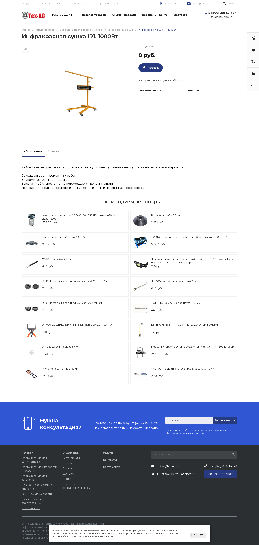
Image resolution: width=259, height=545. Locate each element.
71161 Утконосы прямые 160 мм (60, 368)
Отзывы (67, 463)
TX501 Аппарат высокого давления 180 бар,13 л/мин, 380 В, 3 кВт (189, 237)
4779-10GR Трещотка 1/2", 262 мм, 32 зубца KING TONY (182, 368)
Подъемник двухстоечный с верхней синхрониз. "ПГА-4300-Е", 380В (192, 346)
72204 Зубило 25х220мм (56, 258)
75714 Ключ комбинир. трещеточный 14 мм (176, 302)
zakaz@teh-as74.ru (202, 3)
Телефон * (175, 420)
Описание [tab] (33, 151)
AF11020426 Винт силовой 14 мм (61, 346)
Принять (198, 535)
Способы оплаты (150, 90)
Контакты (110, 460)
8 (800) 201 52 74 (221, 13)
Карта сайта (111, 467)
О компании (43, 3)
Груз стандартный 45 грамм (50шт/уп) (64, 237)
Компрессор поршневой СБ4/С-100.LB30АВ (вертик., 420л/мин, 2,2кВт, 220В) (80, 217)
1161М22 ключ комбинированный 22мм (173, 280)
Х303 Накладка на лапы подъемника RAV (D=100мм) (73, 302)
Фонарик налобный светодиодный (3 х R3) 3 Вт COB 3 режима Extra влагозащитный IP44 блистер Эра (192, 260)
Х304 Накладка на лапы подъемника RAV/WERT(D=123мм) (76, 280)
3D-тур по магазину (106, 3)
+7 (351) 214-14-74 (223, 466)
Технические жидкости (37, 494)
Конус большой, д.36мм (165, 215)
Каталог (27, 453)
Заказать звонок (222, 17)
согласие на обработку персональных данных (198, 431)
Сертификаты (80, 3)
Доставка (194, 90)
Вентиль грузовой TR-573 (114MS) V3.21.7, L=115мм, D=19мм (184, 324)
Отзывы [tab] (54, 151)
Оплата (61, 3)
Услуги (108, 453)
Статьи (66, 478)
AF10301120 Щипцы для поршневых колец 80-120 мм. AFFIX (77, 324)
